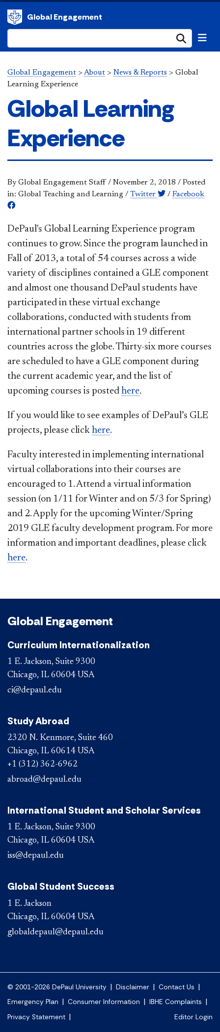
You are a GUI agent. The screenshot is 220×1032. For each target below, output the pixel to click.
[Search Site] (99, 38)
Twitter (147, 194)
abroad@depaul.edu (44, 779)
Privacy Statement (36, 1017)
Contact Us (176, 987)
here (130, 391)
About (94, 73)
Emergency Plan (32, 1002)
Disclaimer (132, 987)
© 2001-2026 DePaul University (57, 987)
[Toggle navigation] (202, 37)
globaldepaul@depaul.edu (55, 932)
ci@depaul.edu (34, 690)
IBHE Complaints (175, 1002)
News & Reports (140, 73)
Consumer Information (104, 1002)
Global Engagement (14, 17)
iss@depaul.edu (35, 855)
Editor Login (193, 1017)
